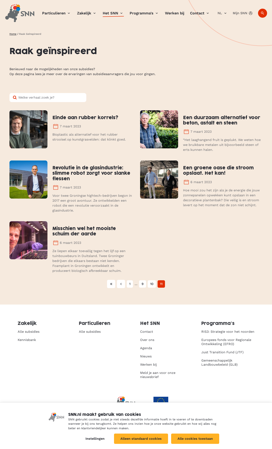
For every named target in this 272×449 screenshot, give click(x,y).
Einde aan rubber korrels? (85, 118)
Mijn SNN (243, 13)
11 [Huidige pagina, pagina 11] (161, 284)
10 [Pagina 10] (151, 284)
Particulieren (56, 13)
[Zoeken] (262, 13)
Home (12, 34)
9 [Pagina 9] (143, 284)
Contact (200, 13)
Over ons (147, 340)
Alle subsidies (28, 332)
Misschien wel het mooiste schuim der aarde (84, 231)
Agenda (146, 348)
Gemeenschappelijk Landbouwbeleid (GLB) (219, 362)
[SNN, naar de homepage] (20, 13)
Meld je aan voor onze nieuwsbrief (157, 375)
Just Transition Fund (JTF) (222, 352)
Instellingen (95, 439)
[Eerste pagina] (111, 284)
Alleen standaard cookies (141, 439)
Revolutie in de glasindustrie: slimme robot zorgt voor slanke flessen (91, 173)
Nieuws (146, 356)
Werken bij (174, 13)
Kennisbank (27, 340)
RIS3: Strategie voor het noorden (227, 332)
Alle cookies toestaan (195, 439)
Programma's (144, 13)
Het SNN (113, 13)
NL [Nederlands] (223, 13)
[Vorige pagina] (121, 284)
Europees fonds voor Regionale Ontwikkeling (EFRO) (226, 342)
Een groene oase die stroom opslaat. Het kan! (218, 171)
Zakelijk (87, 13)
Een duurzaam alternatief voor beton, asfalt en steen (221, 120)
